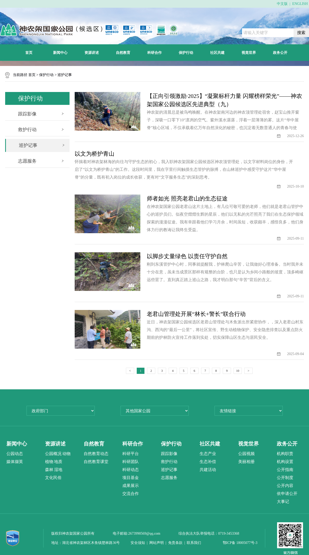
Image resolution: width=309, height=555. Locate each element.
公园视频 (246, 453)
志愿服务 (27, 161)
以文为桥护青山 (94, 153)
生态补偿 (208, 461)
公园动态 (14, 453)
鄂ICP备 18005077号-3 (240, 543)
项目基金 (130, 477)
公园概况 (53, 453)
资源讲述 (91, 53)
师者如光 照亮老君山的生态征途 (187, 198)
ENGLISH (300, 4)
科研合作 (154, 53)
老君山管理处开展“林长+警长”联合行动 (196, 314)
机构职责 (285, 453)
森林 (49, 469)
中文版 (282, 4)
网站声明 (156, 543)
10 (237, 371)
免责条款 (175, 543)
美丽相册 (246, 461)
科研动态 (130, 469)
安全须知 (138, 543)
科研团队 (130, 461)
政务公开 (280, 53)
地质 (58, 461)
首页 (28, 53)
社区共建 (217, 53)
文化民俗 (53, 477)
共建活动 (208, 469)
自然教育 (123, 53)
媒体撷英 (14, 461)
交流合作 (130, 493)
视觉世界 (249, 53)
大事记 (283, 501)
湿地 (58, 469)
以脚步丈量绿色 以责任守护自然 (187, 256)
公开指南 (285, 469)
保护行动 (186, 53)
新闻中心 (60, 53)
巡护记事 (64, 75)
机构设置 (285, 461)
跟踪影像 (27, 113)
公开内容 (285, 485)
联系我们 (194, 543)
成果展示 (130, 485)
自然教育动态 (96, 453)
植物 (49, 461)
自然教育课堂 (96, 461)
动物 (66, 453)
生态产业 (208, 453)
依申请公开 (287, 493)
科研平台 (130, 453)
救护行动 (27, 129)
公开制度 (285, 477)
